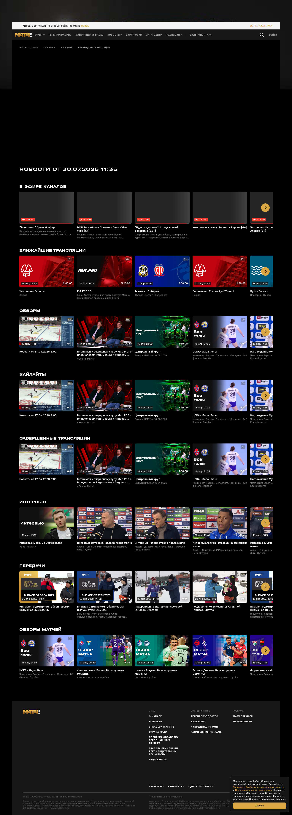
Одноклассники (200, 786)
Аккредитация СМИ (204, 726)
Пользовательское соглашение (165, 797)
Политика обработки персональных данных (164, 740)
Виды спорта (28, 47)
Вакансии (198, 721)
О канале (155, 716)
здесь (85, 25)
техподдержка (262, 25)
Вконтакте (175, 786)
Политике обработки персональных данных (258, 787)
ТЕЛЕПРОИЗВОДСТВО (204, 716)
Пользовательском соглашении (253, 790)
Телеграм (155, 786)
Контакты (156, 721)
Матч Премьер (243, 716)
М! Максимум (242, 721)
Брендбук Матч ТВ (161, 726)
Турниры (50, 47)
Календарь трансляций (94, 47)
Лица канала (158, 759)
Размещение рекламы (206, 732)
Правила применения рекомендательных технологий (164, 751)
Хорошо (259, 805)
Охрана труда (158, 732)
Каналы (66, 47)
